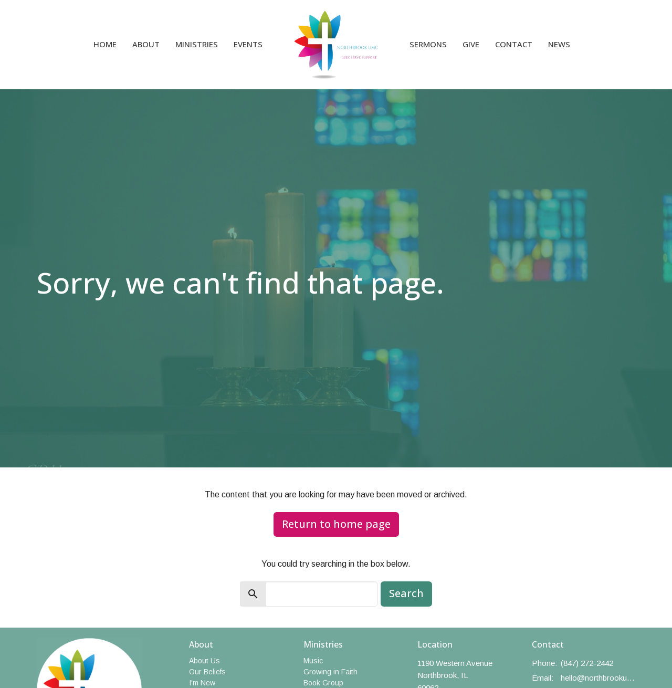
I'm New (202, 683)
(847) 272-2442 (587, 663)
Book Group (323, 683)
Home (105, 44)
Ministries (196, 44)
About (146, 44)
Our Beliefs (207, 672)
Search (406, 593)
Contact (513, 44)
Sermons (428, 44)
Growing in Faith (330, 672)
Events (248, 44)
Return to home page (336, 524)
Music (313, 660)
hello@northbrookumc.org (598, 677)
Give (471, 44)
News (559, 44)
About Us (204, 660)
